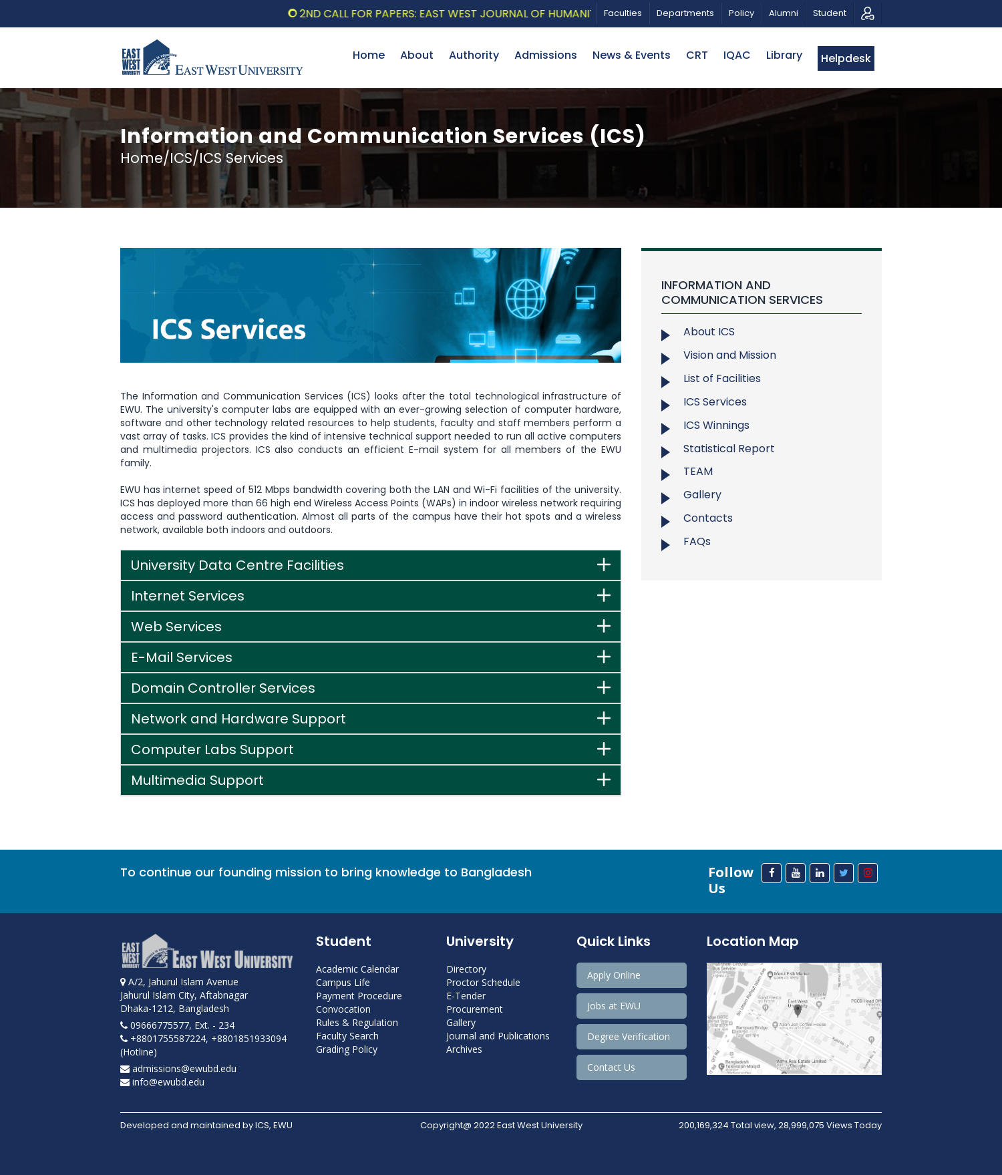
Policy (741, 13)
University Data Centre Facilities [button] (237, 565)
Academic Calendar (357, 969)
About (417, 55)
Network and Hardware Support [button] (238, 718)
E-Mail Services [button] (181, 657)
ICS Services (715, 401)
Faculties (623, 13)
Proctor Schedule (483, 982)
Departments (685, 13)
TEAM (698, 471)
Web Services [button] (176, 626)
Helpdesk (846, 58)
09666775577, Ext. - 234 (177, 1025)
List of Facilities (722, 378)
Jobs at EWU (614, 1005)
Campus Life (343, 982)
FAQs (697, 541)
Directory (466, 969)
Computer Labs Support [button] (212, 749)
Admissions (545, 55)
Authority (474, 55)
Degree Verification (628, 1036)
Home (369, 55)
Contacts (708, 518)
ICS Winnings (716, 425)
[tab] (371, 565)
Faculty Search (347, 1035)
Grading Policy (346, 1049)
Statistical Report (729, 448)
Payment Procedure (359, 995)
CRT (697, 55)
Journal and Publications (498, 1035)
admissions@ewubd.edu (178, 1068)
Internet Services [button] (187, 595)
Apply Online (614, 975)
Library (784, 55)
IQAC (737, 55)
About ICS (709, 331)
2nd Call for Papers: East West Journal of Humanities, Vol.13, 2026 (501, 13)
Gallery (702, 494)
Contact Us (611, 1067)
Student (829, 13)
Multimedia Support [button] (197, 780)
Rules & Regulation (357, 1022)
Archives (464, 1049)
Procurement (474, 1009)
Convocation (343, 1009)
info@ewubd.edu (162, 1081)
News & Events (632, 55)
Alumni (783, 13)
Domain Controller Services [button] (223, 688)
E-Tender (466, 995)
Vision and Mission (729, 355)
